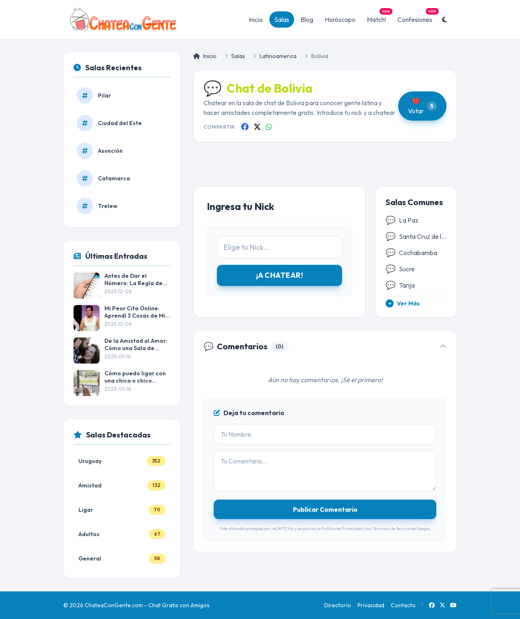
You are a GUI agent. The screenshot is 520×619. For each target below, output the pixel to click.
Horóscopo (340, 19)
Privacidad (371, 605)
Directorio (337, 605)
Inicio (256, 19)
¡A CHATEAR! (279, 275)
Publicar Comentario (325, 509)
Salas (281, 19)
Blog (307, 19)
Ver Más (403, 303)
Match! (379, 17)
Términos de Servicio (391, 528)
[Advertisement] (325, 170)
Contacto (403, 605)
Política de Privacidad (342, 528)
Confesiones (417, 17)
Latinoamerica (278, 56)
